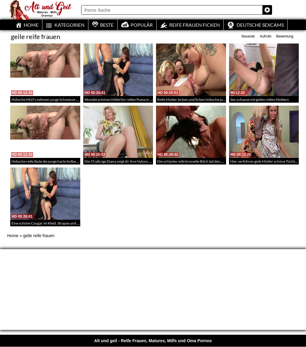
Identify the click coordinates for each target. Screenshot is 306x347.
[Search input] (172, 10)
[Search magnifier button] (267, 10)
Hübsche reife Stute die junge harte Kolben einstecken (53, 161)
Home (12, 235)
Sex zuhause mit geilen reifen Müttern (259, 99)
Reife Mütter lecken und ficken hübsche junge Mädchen (200, 99)
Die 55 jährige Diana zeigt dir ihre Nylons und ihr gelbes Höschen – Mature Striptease (150, 161)
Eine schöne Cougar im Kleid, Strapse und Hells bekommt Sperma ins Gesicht (70, 223)
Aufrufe (265, 36)
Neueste (248, 36)
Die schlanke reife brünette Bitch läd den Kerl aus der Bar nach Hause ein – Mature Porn (225, 161)
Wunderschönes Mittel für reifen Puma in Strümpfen (125, 99)
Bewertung (284, 36)
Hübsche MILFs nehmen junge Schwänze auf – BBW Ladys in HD (61, 99)
